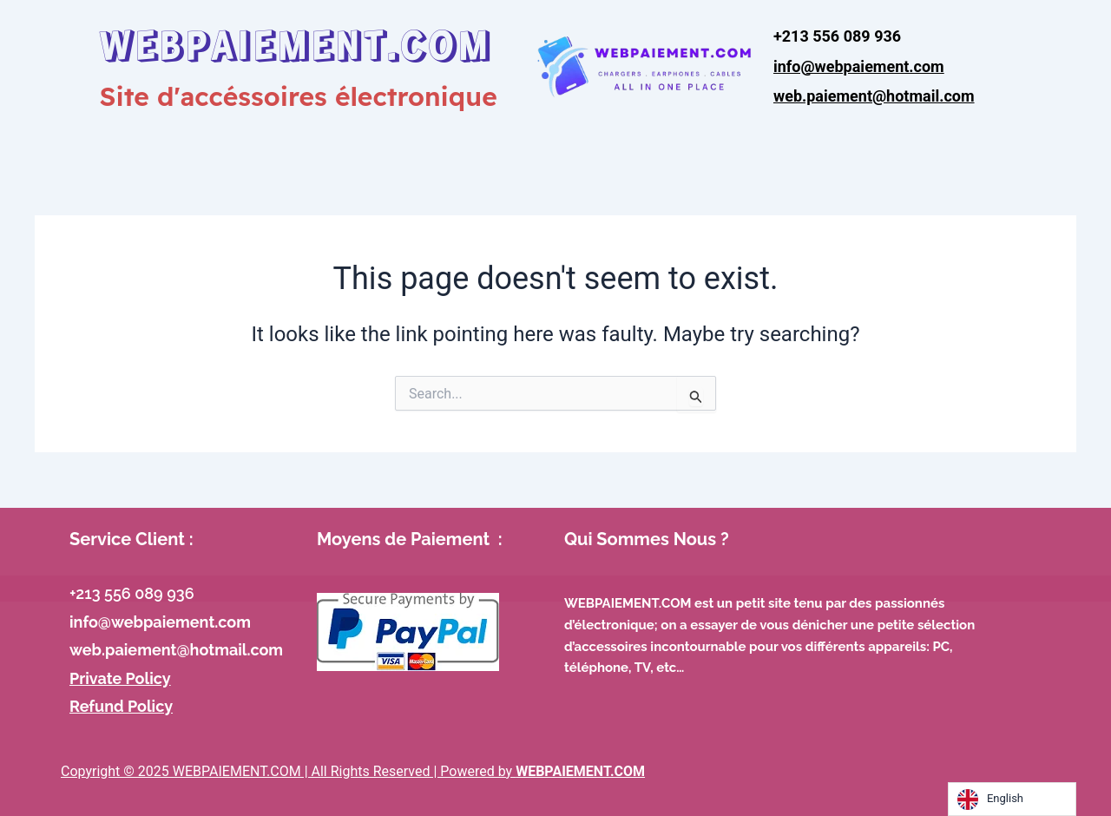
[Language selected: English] (1012, 799)
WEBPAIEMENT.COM (296, 43)
